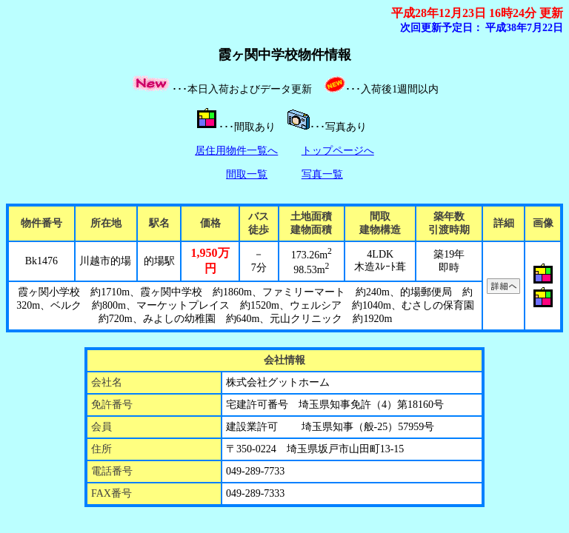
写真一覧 (322, 174)
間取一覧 (246, 174)
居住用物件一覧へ (236, 150)
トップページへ (338, 150)
